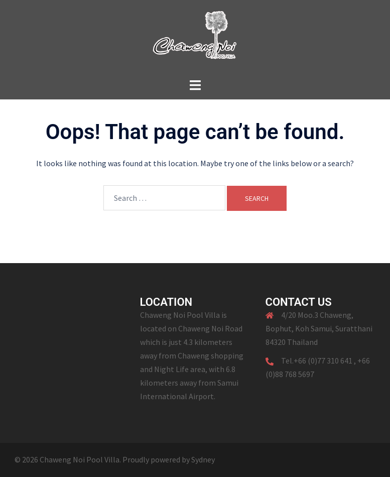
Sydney (203, 459)
